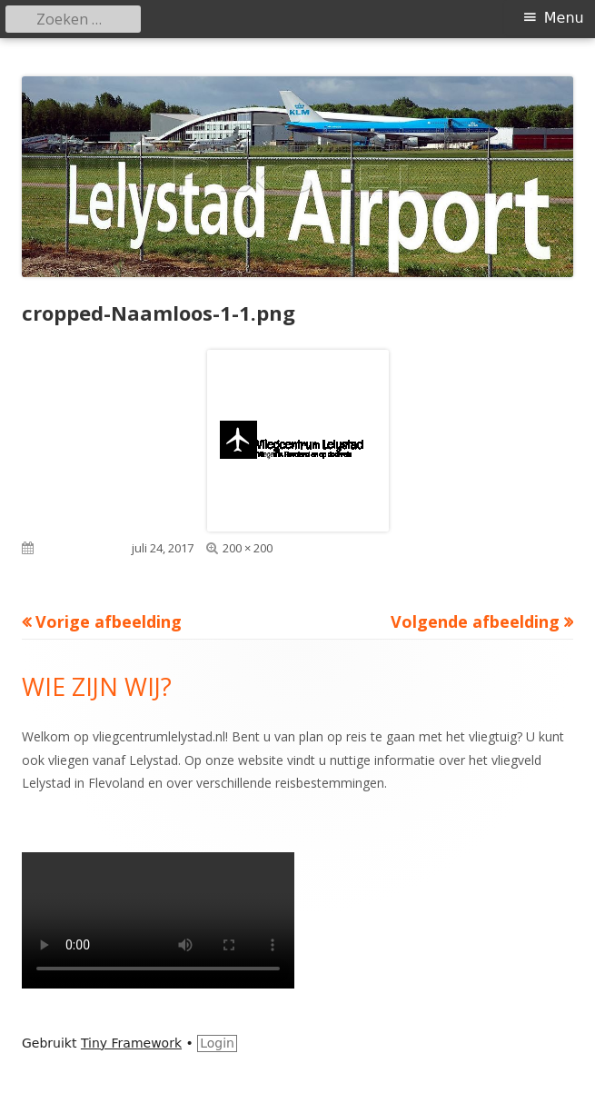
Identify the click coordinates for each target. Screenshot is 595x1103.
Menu (564, 17)
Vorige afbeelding (108, 621)
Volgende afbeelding (475, 621)
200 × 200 (248, 548)
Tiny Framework (131, 1043)
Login (217, 1043)
